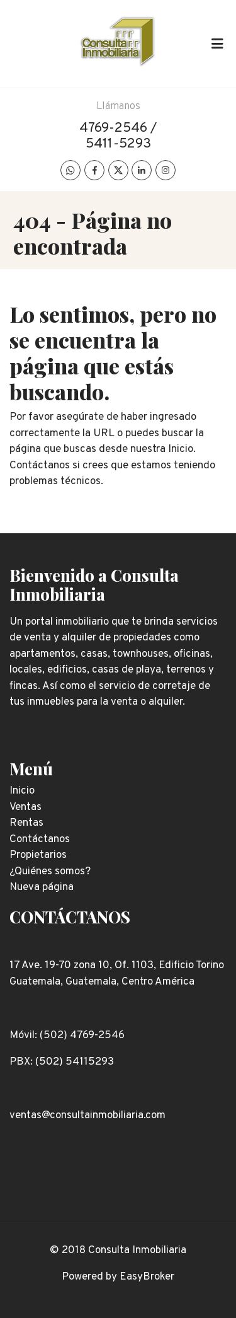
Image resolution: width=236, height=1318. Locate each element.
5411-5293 (118, 144)
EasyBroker (147, 1277)
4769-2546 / (118, 128)
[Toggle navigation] (217, 43)
